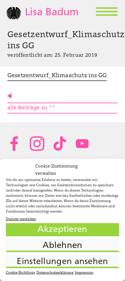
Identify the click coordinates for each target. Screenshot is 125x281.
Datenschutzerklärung (54, 273)
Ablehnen (62, 246)
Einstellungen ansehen (62, 262)
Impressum (84, 273)
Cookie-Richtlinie (20, 273)
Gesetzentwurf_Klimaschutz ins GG (57, 76)
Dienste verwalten (21, 219)
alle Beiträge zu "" (31, 108)
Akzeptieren (62, 229)
